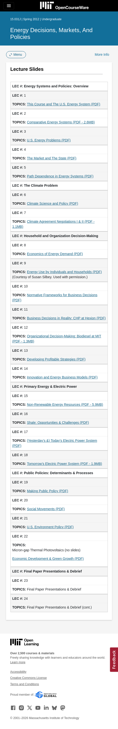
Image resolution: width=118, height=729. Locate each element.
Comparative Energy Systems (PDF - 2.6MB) (61, 122)
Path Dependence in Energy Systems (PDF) (60, 176)
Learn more (17, 662)
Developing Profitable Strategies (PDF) (56, 359)
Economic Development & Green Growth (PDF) (48, 559)
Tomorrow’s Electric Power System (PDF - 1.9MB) (64, 464)
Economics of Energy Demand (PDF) (55, 254)
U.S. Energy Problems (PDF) (49, 140)
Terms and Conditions (24, 684)
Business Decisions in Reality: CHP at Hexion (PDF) (66, 318)
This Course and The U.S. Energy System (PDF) (63, 104)
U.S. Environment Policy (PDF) (50, 527)
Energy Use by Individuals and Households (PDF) (64, 272)
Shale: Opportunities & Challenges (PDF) (58, 422)
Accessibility (18, 672)
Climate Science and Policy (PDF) (52, 203)
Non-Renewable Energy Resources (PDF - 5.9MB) (65, 404)
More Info (102, 54)
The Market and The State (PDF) (51, 158)
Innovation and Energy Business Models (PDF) (62, 377)
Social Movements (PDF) (46, 509)
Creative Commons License (28, 678)
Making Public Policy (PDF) (47, 491)
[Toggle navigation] (8, 5)
